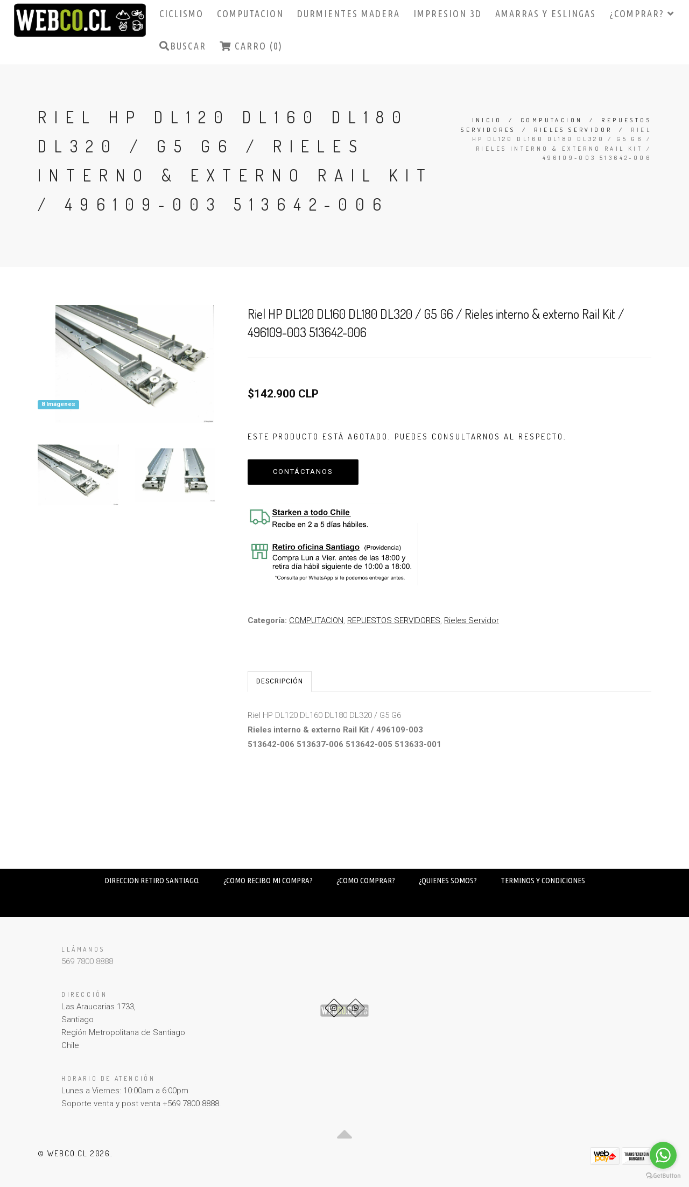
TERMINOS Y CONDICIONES (543, 880)
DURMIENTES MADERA (348, 13)
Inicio (487, 120)
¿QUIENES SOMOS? (448, 880)
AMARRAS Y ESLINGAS (545, 13)
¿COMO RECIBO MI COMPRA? (268, 880)
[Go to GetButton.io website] (663, 1175)
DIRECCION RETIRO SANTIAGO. (152, 880)
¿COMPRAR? (641, 13)
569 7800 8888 (87, 961)
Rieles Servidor (573, 130)
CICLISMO (181, 13)
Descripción (279, 681)
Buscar (182, 45)
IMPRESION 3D (447, 13)
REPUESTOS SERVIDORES (393, 620)
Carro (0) (251, 45)
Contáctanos (303, 471)
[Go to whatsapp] (663, 1155)
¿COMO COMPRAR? (365, 880)
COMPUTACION (250, 13)
